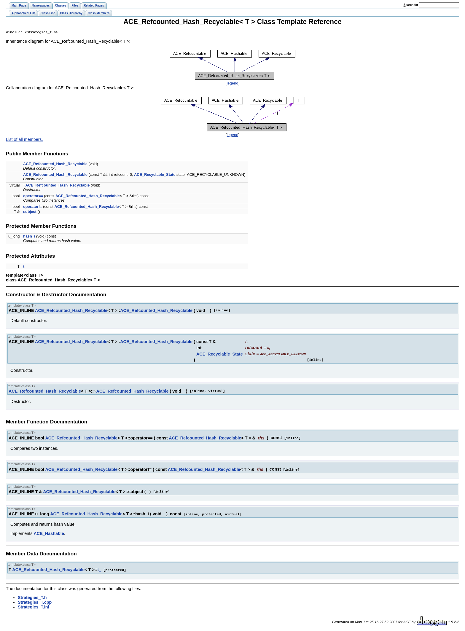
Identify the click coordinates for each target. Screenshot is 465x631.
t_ (24, 267)
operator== (33, 196)
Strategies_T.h (32, 596)
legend (232, 84)
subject (29, 212)
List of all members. (24, 140)
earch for (411, 5)
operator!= (32, 207)
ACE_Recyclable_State (154, 175)
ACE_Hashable (49, 532)
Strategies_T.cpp (35, 601)
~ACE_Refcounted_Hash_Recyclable (56, 186)
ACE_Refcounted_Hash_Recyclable (55, 164)
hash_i (29, 237)
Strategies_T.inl (33, 605)
